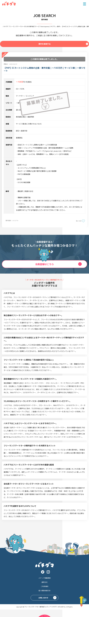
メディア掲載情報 (44, 578)
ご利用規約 (44, 586)
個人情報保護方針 (44, 591)
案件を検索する (44, 44)
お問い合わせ (43, 598)
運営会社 (44, 582)
